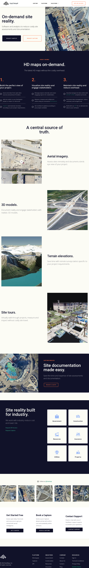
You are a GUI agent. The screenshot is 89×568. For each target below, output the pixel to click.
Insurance (48, 567)
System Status (76, 567)
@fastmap (49, 481)
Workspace (53, 101)
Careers (62, 564)
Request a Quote (51, 384)
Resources (48, 564)
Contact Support (74, 529)
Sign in (74, 558)
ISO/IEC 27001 (70, 95)
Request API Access (11, 428)
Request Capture (10, 430)
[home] (11, 3)
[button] (55, 3)
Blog (61, 567)
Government (49, 558)
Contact (62, 558)
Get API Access (78, 3)
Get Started (15, 530)
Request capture (32, 38)
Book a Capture (44, 530)
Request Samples (11, 38)
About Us (62, 561)
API (75, 106)
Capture (5, 106)
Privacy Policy (76, 564)
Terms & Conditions (78, 561)
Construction (49, 561)
